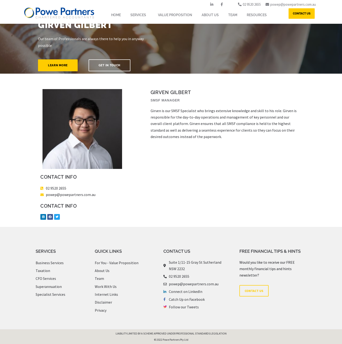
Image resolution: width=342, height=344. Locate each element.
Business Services (50, 262)
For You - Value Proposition (116, 262)
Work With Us (106, 286)
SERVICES (139, 15)
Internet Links (106, 294)
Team (99, 278)
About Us (102, 270)
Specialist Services (50, 294)
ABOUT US (210, 15)
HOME (116, 15)
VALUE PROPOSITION (175, 15)
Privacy (100, 310)
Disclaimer (103, 302)
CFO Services (46, 278)
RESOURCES (258, 15)
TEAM (232, 15)
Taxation (43, 270)
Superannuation (49, 286)
